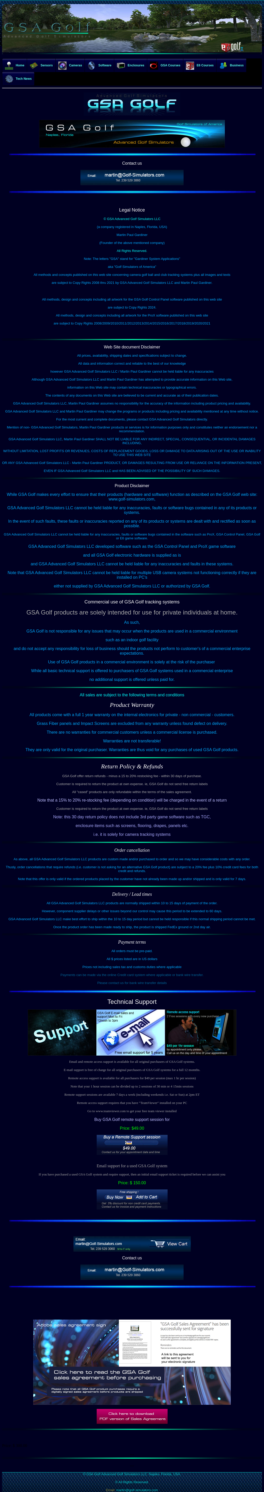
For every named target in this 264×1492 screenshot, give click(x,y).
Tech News (18, 79)
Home (14, 66)
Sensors (41, 66)
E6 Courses (200, 66)
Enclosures (130, 66)
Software (99, 66)
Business (231, 66)
